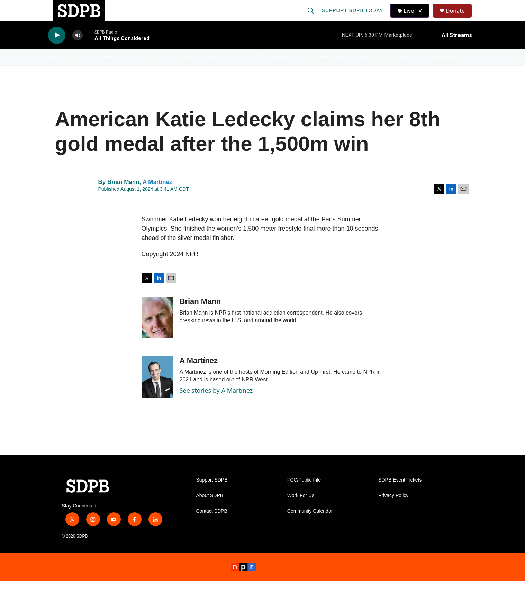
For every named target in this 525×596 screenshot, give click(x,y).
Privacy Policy (393, 510)
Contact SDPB (211, 526)
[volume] (77, 50)
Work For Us (300, 510)
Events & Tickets (384, 72)
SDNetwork (442, 72)
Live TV (412, 18)
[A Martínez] (157, 392)
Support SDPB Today (353, 18)
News (110, 72)
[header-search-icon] (311, 18)
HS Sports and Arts (163, 72)
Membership (326, 72)
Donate (459, 18)
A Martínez (157, 197)
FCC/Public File (304, 495)
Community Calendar (310, 526)
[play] (56, 50)
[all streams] (452, 50)
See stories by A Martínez (216, 405)
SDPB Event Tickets (400, 495)
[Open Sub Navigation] (93, 72)
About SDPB (210, 510)
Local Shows (273, 72)
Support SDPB (212, 495)
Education (223, 72)
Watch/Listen (68, 72)
